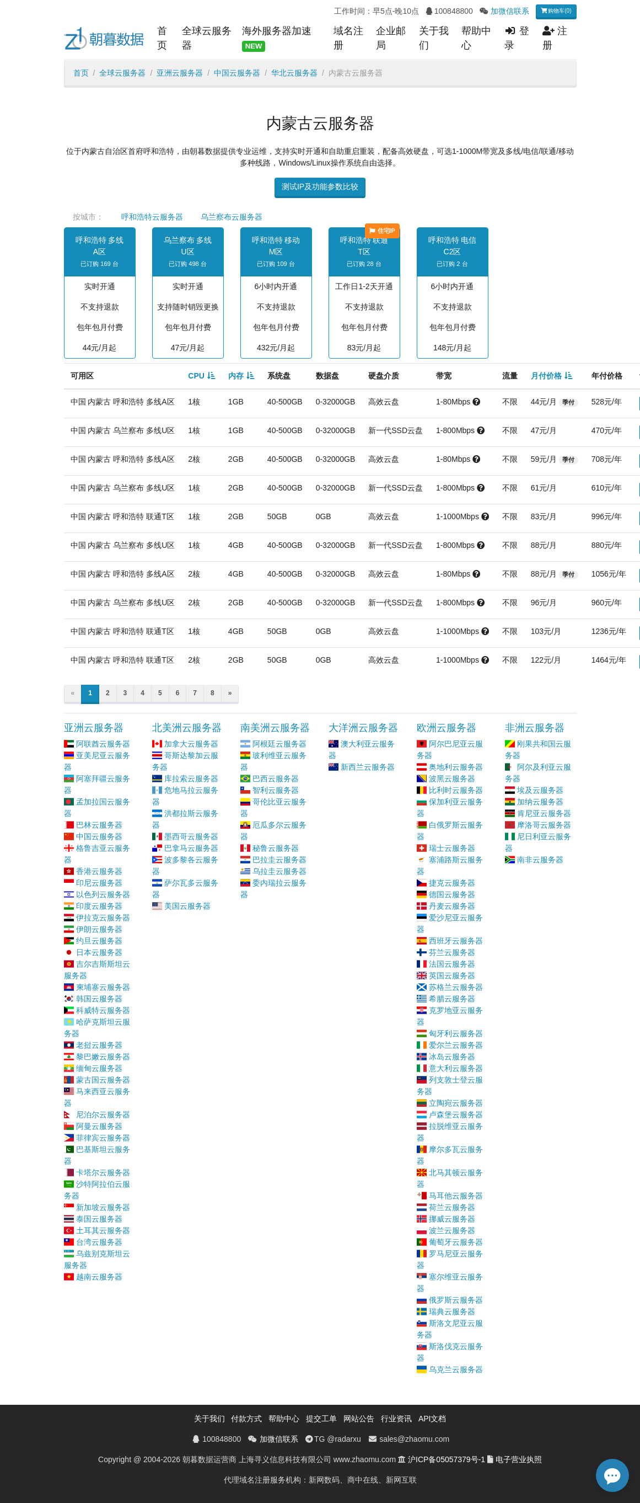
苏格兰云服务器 (456, 987)
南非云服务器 (540, 859)
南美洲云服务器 (275, 727)
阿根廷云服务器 (279, 743)
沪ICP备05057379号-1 (446, 1459)
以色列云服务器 (103, 894)
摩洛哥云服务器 (544, 824)
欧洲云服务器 (446, 727)
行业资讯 (396, 1418)
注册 (554, 38)
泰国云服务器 (99, 1218)
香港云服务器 (99, 871)
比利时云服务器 (456, 790)
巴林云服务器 (99, 824)
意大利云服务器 (456, 1068)
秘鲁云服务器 (275, 848)
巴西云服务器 (275, 778)
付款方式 (246, 1418)
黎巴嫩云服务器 (103, 1056)
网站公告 (358, 1418)
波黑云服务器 (452, 778)
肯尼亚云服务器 (544, 813)
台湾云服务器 (99, 1242)
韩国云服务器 (99, 998)
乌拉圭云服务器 (279, 871)
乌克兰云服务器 (456, 1369)
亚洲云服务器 (180, 72)
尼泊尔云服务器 (103, 1114)
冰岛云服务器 (452, 1056)
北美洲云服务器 (187, 727)
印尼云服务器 (99, 882)
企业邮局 (391, 38)
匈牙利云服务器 (456, 1033)
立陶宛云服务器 (456, 1103)
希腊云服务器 (452, 998)
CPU (196, 375)
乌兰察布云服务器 (231, 216)
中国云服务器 (237, 72)
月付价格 (546, 375)
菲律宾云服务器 (103, 1137)
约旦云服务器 (99, 940)
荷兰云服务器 (452, 1207)
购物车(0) (556, 11)
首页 (162, 38)
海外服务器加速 (276, 38)
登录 (516, 38)
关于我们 (434, 38)
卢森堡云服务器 (456, 1114)
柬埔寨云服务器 (103, 987)
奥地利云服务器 (456, 767)
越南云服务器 (99, 1276)
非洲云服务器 (534, 727)
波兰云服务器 (452, 1230)
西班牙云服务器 (456, 940)
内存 (236, 375)
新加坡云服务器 (103, 1207)
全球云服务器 (207, 38)
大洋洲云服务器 (363, 727)
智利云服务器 (275, 790)
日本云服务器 (99, 952)
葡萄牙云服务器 (456, 1242)
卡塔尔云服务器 (103, 1172)
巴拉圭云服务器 (279, 859)
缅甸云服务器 (99, 1068)
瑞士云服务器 (452, 848)
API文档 (432, 1418)
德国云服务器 (452, 894)
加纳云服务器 (540, 801)
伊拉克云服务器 (103, 917)
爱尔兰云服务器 (456, 1045)
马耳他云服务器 (456, 1195)
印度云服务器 (99, 906)
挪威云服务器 (452, 1218)
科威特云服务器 (103, 1010)
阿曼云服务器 (99, 1126)
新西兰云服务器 (368, 767)
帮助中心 (476, 38)
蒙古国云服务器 (103, 1079)
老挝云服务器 (99, 1045)
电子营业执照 (519, 1459)
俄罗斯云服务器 (456, 1300)
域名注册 (348, 38)
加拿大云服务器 (191, 743)
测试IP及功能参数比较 (320, 186)
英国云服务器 (452, 975)
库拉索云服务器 (191, 778)
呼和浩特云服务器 (152, 216)
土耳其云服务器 (103, 1230)
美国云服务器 (187, 906)
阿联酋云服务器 (103, 743)
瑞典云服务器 (452, 1311)
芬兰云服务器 (452, 952)
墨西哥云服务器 (191, 836)
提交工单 (321, 1418)
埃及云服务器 (540, 790)
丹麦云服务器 (452, 906)
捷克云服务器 (452, 882)
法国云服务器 (452, 964)
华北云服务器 (294, 72)
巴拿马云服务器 (191, 848)
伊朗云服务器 (99, 929)
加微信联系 (510, 11)
